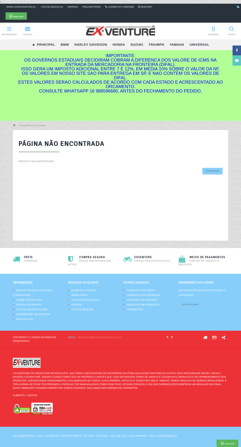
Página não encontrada (32, 125)
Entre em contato (83, 290)
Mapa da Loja (24, 319)
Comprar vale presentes (144, 295)
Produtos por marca (141, 290)
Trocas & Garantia (28, 304)
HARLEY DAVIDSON (91, 44)
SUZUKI (136, 44)
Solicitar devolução (85, 299)
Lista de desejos (82, 309)
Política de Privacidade (32, 309)
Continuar (212, 171)
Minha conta (79, 295)
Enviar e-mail (190, 304)
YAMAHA (177, 44)
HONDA (119, 44)
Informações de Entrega (33, 314)
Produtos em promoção (143, 304)
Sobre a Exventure (29, 299)
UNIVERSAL (199, 44)
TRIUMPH (156, 44)
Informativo (135, 309)
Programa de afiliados (142, 299)
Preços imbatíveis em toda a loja (100, 337)
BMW (65, 44)
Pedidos (76, 304)
